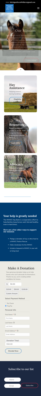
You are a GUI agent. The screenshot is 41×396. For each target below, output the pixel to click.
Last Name (10, 323)
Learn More (31, 63)
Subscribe (29, 385)
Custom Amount (11, 294)
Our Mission (25, 33)
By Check (10, 303)
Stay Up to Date (17, 178)
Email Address (11, 331)
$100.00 (24, 289)
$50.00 (16, 289)
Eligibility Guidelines (17, 100)
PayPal (9, 306)
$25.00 (8, 289)
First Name (10, 314)
